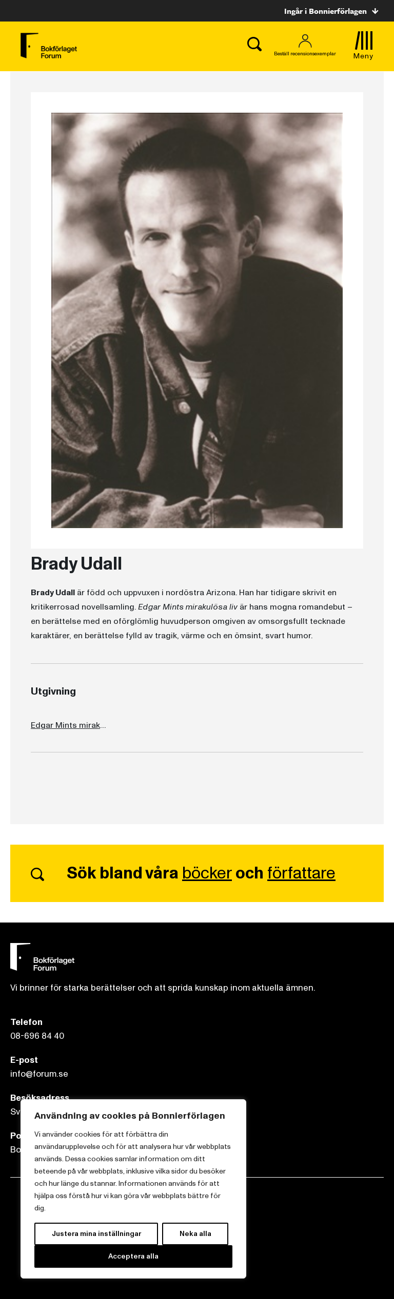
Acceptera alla (133, 1256)
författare (301, 873)
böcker (207, 873)
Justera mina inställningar (96, 1234)
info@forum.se (39, 1074)
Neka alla (195, 1234)
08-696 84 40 (37, 1036)
